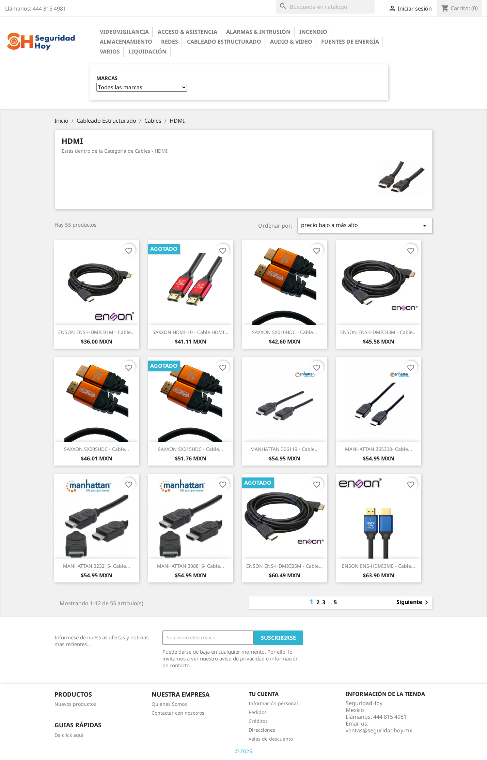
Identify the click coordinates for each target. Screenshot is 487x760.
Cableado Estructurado (224, 41)
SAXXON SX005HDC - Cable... (96, 449)
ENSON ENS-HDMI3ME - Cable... (378, 566)
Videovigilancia (124, 31)
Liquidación (148, 51)
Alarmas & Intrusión (258, 31)
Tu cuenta (264, 694)
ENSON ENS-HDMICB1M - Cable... (96, 332)
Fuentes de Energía (350, 41)
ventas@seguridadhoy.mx (379, 730)
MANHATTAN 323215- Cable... (96, 566)
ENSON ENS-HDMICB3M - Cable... (378, 332)
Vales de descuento (271, 738)
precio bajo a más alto (365, 225)
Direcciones (262, 730)
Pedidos (258, 712)
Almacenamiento (126, 41)
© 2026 (243, 751)
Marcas (106, 78)
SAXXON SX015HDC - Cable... (190, 449)
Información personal (273, 703)
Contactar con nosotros (178, 713)
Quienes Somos (169, 704)
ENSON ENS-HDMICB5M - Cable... (284, 566)
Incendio (313, 31)
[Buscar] (325, 7)
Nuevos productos (75, 704)
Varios (110, 51)
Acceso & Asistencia (187, 31)
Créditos (258, 721)
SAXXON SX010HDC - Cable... (284, 332)
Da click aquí (68, 735)
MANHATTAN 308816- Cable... (190, 566)
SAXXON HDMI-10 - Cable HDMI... (191, 332)
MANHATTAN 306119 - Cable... (284, 449)
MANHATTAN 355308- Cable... (378, 449)
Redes (169, 41)
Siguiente (413, 602)
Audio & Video (291, 41)
